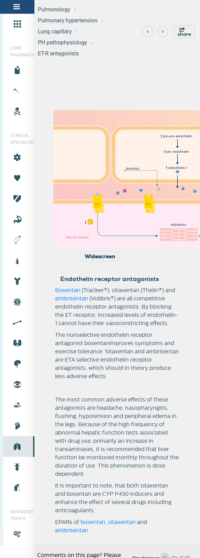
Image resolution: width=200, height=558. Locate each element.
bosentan (93, 522)
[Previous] (147, 31)
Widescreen (100, 256)
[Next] (162, 31)
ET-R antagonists (58, 53)
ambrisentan (71, 298)
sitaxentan (122, 522)
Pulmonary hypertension (67, 20)
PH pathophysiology (62, 42)
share (184, 32)
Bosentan (67, 290)
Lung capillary (55, 31)
